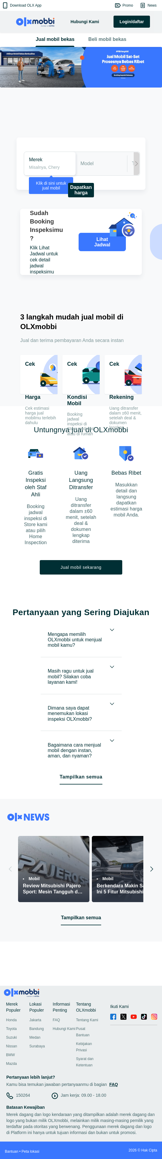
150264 (23, 1095)
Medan (35, 1037)
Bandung (37, 1029)
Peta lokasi (30, 1151)
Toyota (11, 1029)
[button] (22, 5)
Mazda (11, 1064)
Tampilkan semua (81, 776)
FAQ (56, 1020)
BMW (10, 1055)
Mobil (34, 878)
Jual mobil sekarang (81, 567)
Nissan (11, 1046)
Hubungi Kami (64, 1029)
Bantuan (11, 1151)
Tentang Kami (87, 1020)
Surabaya (37, 1046)
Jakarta (35, 1020)
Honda (11, 1020)
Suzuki (11, 1037)
